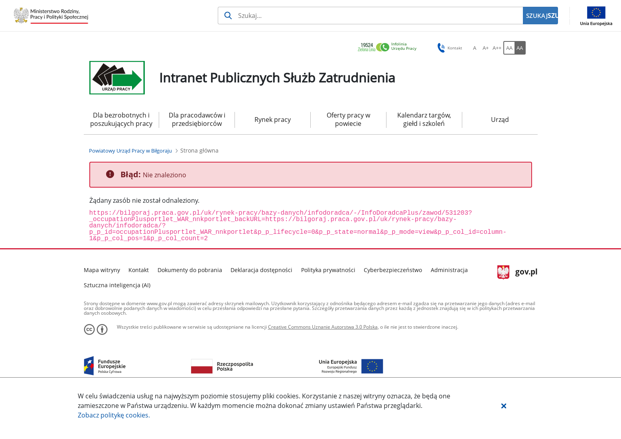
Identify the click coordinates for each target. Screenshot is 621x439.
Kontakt (138, 270)
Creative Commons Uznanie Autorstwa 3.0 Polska (323, 326)
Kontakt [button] (448, 47)
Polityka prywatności (328, 270)
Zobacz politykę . (114, 415)
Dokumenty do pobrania (190, 270)
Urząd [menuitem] (500, 119)
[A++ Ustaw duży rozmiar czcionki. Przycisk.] (497, 48)
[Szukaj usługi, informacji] (370, 15)
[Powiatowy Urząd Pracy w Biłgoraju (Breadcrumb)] (130, 150)
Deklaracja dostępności (261, 270)
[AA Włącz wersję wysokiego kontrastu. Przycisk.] (520, 48)
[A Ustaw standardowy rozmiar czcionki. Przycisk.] (474, 48)
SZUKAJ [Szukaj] (553, 15)
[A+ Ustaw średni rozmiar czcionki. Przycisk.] (486, 48)
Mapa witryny (102, 270)
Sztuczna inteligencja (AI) (117, 285)
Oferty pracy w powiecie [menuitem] (348, 119)
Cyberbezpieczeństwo (393, 270)
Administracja (449, 270)
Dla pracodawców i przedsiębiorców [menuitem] (197, 119)
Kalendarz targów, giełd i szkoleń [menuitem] (424, 119)
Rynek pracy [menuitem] (272, 119)
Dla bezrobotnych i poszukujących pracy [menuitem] (121, 119)
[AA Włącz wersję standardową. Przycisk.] (509, 48)
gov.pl (517, 272)
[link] (389, 48)
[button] (503, 405)
